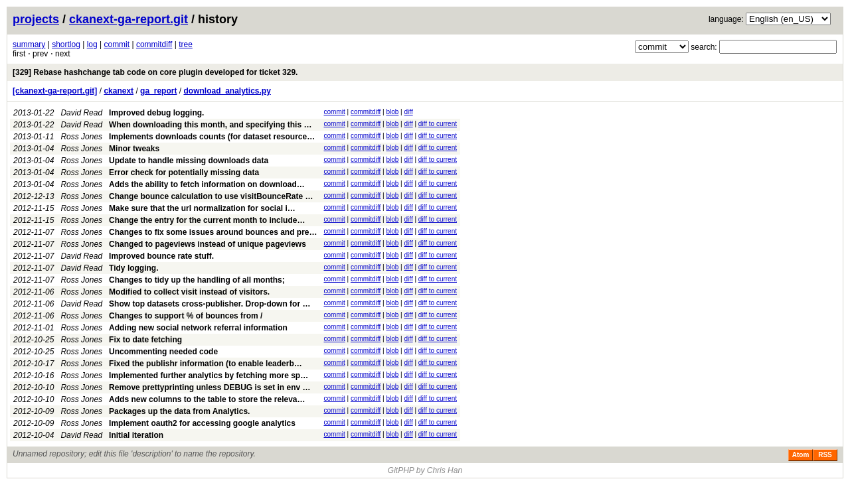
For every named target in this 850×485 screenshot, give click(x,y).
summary (29, 44)
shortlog (66, 44)
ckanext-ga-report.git (128, 19)
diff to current (437, 123)
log (92, 44)
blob (392, 111)
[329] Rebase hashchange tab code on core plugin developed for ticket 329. (155, 72)
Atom (800, 454)
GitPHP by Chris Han (425, 470)
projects (36, 19)
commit (116, 44)
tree (186, 44)
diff (408, 111)
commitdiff (154, 44)
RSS (825, 454)
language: (726, 19)
